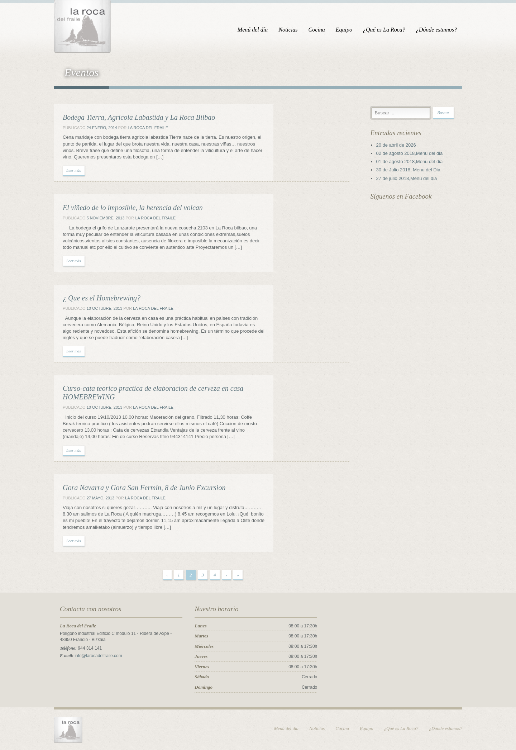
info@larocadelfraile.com (98, 655)
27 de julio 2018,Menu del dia (406, 178)
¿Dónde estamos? (436, 30)
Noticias (287, 30)
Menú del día (253, 30)
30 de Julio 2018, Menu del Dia (408, 169)
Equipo (344, 30)
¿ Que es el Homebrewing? (101, 298)
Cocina (317, 30)
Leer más (73, 170)
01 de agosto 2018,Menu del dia (409, 161)
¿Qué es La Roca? (384, 30)
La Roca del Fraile (148, 127)
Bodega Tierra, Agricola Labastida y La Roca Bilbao (139, 117)
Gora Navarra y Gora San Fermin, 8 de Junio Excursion (144, 488)
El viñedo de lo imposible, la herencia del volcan (133, 208)
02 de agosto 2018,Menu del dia (409, 153)
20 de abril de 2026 (396, 145)
